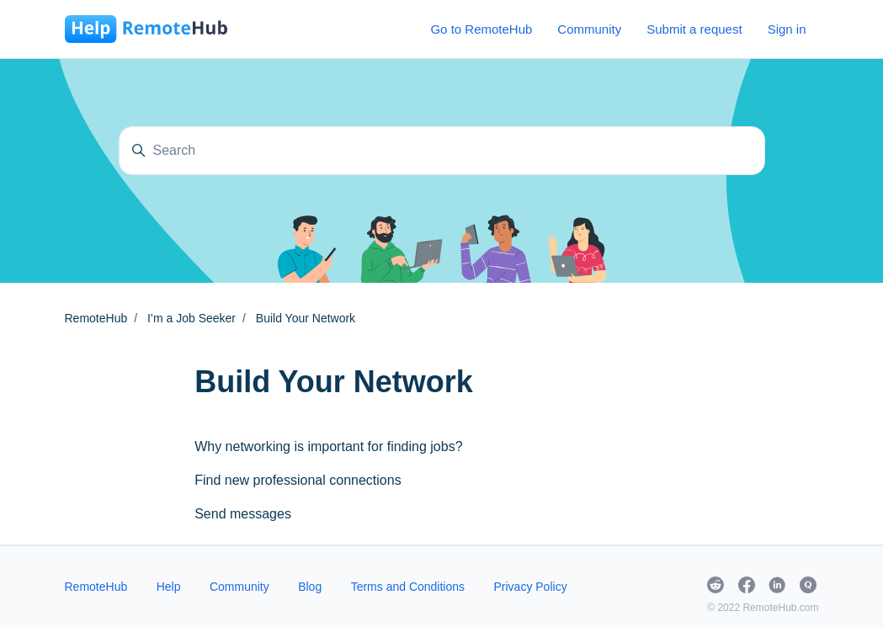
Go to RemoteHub (481, 29)
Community (589, 29)
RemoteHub (96, 318)
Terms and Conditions (408, 586)
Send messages (242, 514)
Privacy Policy (530, 586)
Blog (310, 586)
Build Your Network (305, 318)
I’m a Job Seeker (191, 318)
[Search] (442, 150)
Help (169, 586)
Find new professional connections (297, 480)
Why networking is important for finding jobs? (328, 446)
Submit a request (694, 29)
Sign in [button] (787, 29)
